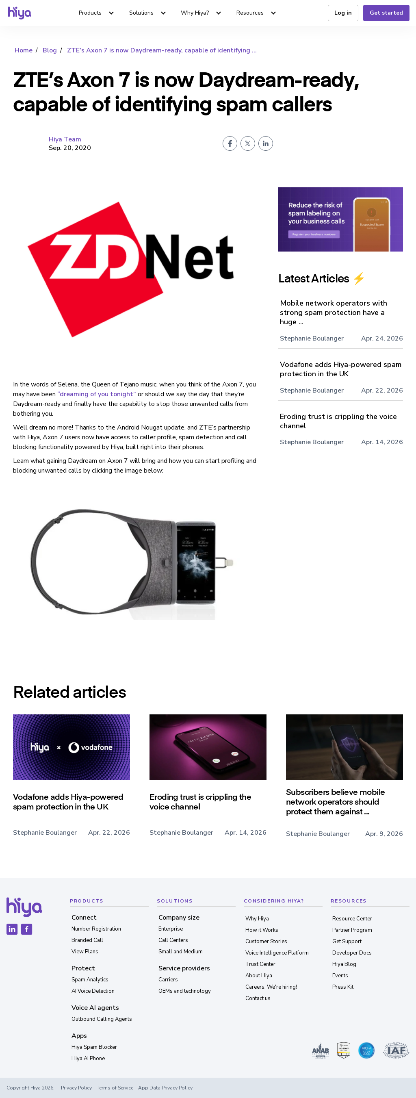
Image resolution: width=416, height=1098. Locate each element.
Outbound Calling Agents (102, 1019)
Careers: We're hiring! (271, 987)
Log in (343, 13)
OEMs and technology (184, 991)
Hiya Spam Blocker (94, 1047)
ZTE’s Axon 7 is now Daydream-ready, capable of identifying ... (162, 50)
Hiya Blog (344, 964)
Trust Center (260, 964)
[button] (95, 13)
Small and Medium (180, 951)
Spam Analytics (90, 979)
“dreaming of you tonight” (96, 394)
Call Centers (173, 940)
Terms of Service (115, 1088)
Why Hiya (257, 918)
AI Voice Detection (93, 991)
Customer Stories (266, 941)
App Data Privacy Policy (165, 1088)
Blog (50, 50)
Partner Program (352, 930)
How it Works (261, 930)
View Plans (85, 951)
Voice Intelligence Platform (277, 953)
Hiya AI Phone (88, 1058)
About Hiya (258, 975)
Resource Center (352, 918)
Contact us (258, 998)
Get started (386, 13)
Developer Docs (352, 953)
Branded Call (87, 940)
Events (340, 975)
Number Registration (96, 929)
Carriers (168, 979)
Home (23, 50)
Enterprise (170, 929)
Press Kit (342, 987)
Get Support (347, 941)
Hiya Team (65, 139)
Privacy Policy (76, 1088)
